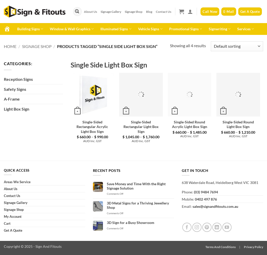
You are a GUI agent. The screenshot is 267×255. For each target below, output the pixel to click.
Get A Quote (13, 230)
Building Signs (30, 28)
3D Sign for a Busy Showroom (130, 223)
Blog (149, 11)
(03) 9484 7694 (206, 192)
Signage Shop (133, 11)
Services (245, 28)
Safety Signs (15, 89)
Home (10, 46)
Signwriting (220, 28)
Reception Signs (18, 79)
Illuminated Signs (115, 28)
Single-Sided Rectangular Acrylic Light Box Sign (92, 127)
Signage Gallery (111, 11)
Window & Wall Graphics (72, 28)
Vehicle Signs (150, 28)
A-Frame (12, 98)
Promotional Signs (185, 28)
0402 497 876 (206, 199)
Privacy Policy (253, 247)
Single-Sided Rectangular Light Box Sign (141, 127)
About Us (90, 11)
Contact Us (163, 11)
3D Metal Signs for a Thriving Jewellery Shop (138, 205)
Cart (7, 223)
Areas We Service (17, 182)
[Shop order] (237, 46)
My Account (13, 216)
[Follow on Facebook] (187, 227)
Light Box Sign (16, 108)
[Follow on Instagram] (197, 227)
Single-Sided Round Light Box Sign (238, 124)
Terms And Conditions (220, 247)
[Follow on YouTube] (227, 227)
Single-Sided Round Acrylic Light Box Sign (189, 124)
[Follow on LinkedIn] (217, 227)
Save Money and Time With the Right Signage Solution (136, 186)
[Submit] (77, 11)
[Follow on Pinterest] (207, 227)
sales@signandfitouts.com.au (215, 206)
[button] (181, 11)
